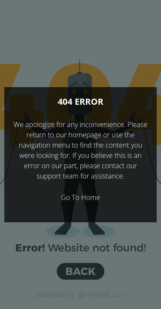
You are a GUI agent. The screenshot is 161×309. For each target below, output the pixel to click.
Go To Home (80, 197)
